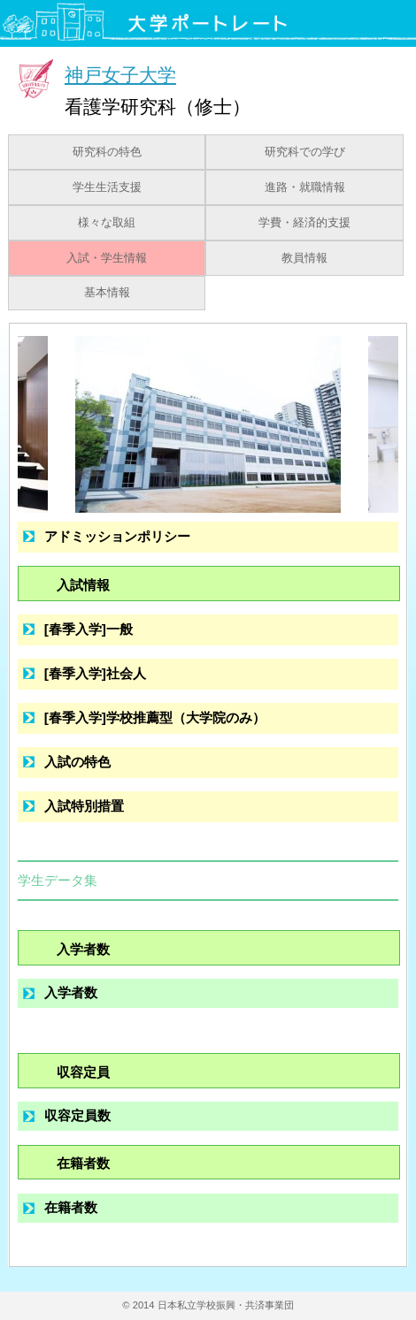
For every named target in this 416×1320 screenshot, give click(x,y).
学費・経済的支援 (304, 223)
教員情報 (304, 258)
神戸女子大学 (120, 75)
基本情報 (107, 292)
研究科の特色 (107, 152)
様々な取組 (106, 223)
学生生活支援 (107, 187)
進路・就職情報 (305, 187)
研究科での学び (305, 152)
